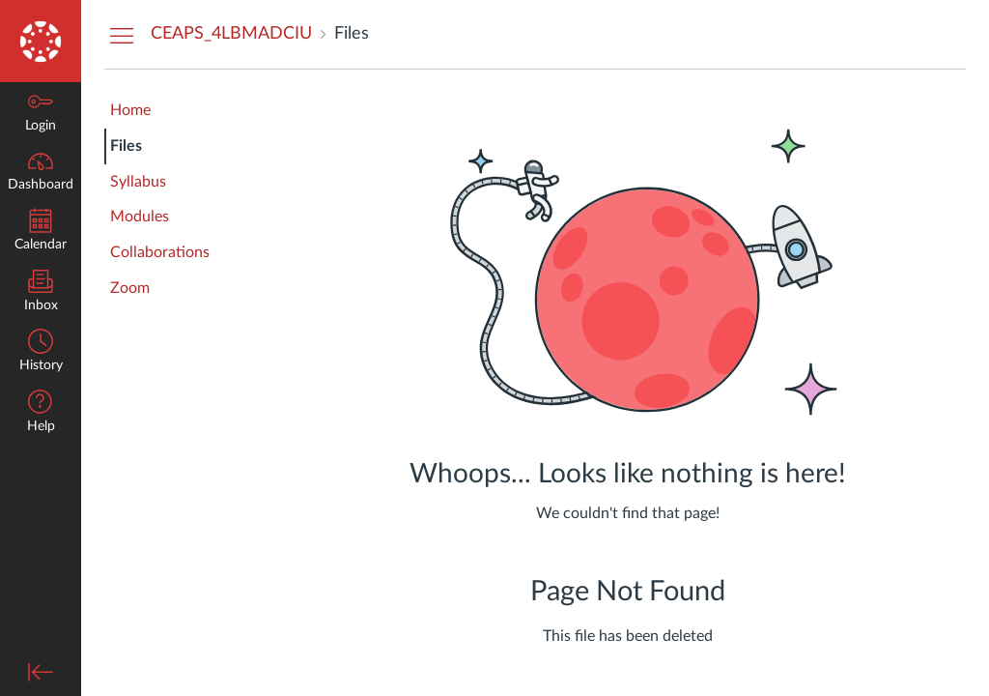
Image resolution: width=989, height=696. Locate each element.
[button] (40, 413)
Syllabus (138, 181)
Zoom (130, 288)
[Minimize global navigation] (40, 672)
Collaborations (160, 252)
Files (126, 146)
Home (130, 110)
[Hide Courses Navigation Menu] (121, 34)
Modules (139, 216)
